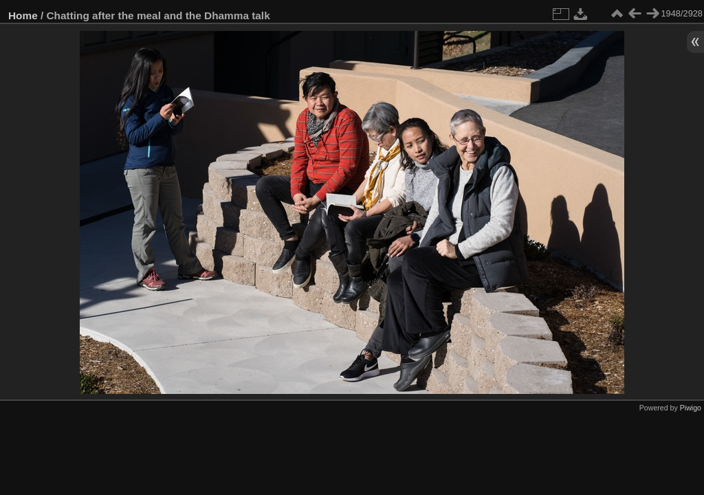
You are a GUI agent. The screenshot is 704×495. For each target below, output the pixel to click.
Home (23, 15)
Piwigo (690, 408)
